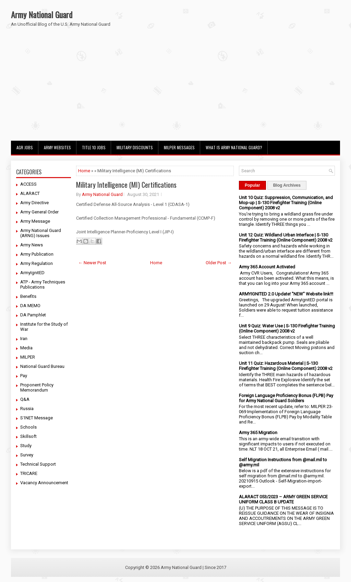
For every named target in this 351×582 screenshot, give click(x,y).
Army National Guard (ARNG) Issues (40, 233)
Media (26, 347)
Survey (26, 454)
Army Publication (36, 254)
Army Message (35, 221)
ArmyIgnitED (32, 272)
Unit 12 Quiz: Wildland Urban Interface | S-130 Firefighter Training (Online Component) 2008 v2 (285, 237)
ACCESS (28, 184)
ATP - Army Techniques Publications (42, 284)
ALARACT (30, 193)
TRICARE (28, 473)
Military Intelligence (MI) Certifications (126, 184)
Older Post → (219, 262)
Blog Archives (287, 185)
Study (26, 445)
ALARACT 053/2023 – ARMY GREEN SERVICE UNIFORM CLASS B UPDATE (283, 499)
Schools (28, 427)
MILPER (27, 357)
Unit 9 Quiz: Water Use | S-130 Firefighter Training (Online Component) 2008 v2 (287, 328)
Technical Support (38, 464)
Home (84, 170)
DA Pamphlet (33, 314)
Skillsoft (28, 436)
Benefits (28, 296)
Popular (252, 185)
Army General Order (39, 211)
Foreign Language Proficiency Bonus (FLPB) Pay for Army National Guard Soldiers (286, 398)
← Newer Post (92, 262)
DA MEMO (30, 305)
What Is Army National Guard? (234, 147)
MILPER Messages (179, 147)
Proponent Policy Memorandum (36, 387)
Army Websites (57, 147)
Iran (23, 338)
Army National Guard (41, 14)
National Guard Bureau (42, 366)
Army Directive (34, 202)
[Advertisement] (175, 89)
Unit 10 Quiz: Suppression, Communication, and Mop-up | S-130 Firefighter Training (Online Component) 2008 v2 (286, 202)
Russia (27, 408)
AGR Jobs (24, 147)
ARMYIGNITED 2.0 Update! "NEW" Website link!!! (286, 293)
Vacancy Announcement (44, 482)
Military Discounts (135, 147)
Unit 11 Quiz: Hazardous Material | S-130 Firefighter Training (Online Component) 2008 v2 (285, 366)
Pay (23, 375)
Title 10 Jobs (94, 147)
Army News (31, 244)
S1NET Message (36, 417)
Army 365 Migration (258, 432)
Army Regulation (36, 263)
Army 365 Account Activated (267, 266)
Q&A (24, 399)
